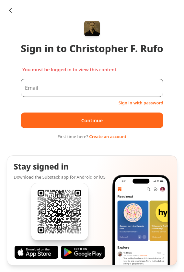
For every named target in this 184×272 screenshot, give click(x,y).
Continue (92, 120)
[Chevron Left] (10, 10)
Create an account (107, 136)
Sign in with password (141, 103)
